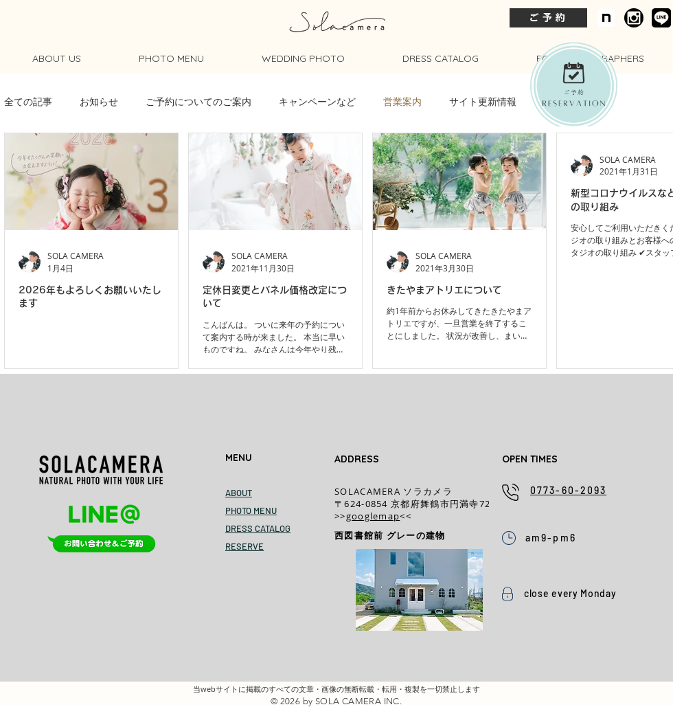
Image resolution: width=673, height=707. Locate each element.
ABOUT (238, 492)
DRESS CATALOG (257, 528)
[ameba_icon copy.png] (633, 17)
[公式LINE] (661, 17)
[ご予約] (548, 17)
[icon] (606, 17)
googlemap (373, 516)
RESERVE (244, 546)
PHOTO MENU (251, 510)
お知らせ (99, 101)
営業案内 (402, 101)
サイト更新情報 (482, 101)
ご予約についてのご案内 (198, 101)
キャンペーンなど (317, 101)
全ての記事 (28, 101)
